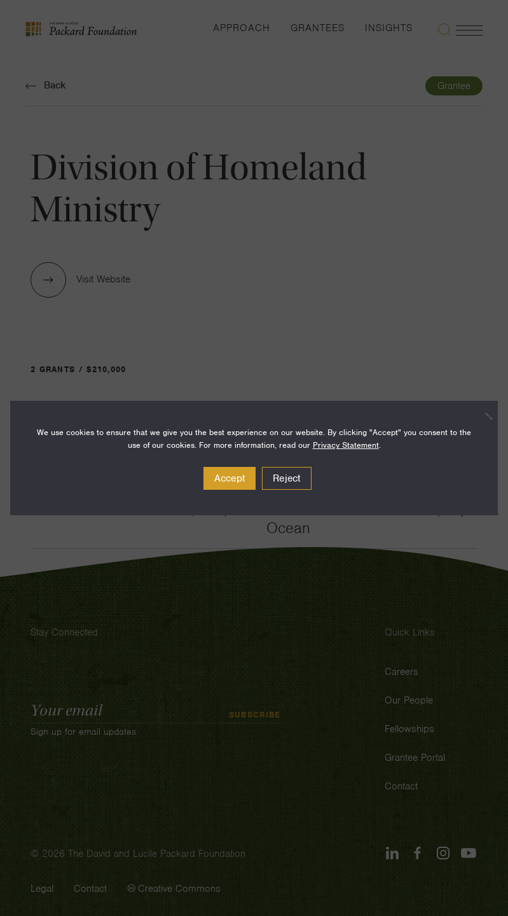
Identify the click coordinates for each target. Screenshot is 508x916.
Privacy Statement (346, 445)
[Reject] (482, 416)
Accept (229, 478)
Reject (287, 478)
